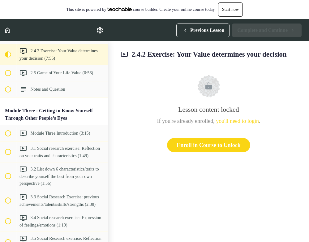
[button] (7, 30)
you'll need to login (237, 121)
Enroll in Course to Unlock (209, 145)
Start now (230, 9)
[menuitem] (100, 30)
